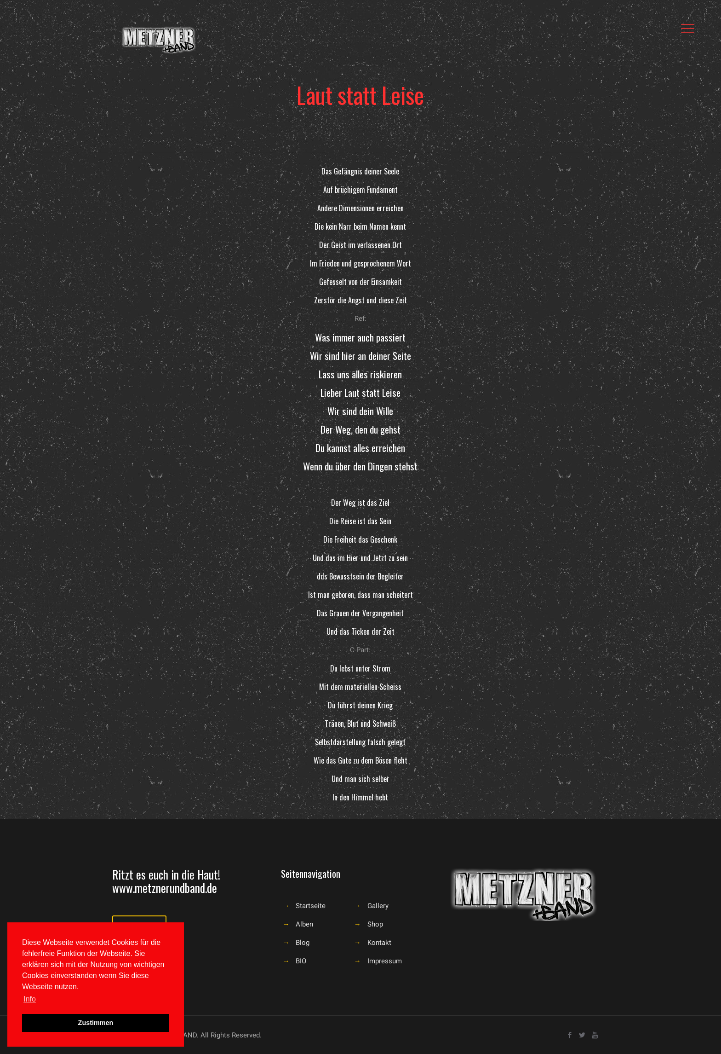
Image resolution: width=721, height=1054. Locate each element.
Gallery (378, 906)
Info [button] (29, 999)
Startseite (311, 906)
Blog (302, 942)
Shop (375, 924)
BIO (301, 961)
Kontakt (379, 942)
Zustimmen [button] (96, 1022)
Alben (304, 924)
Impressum (384, 961)
